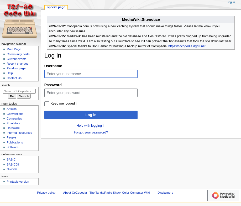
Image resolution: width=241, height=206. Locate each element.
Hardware (13, 128)
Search (6, 85)
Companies (14, 118)
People (11, 137)
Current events (16, 58)
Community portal (18, 54)
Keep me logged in (64, 103)
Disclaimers (165, 192)
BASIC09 (13, 164)
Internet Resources (19, 132)
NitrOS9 (12, 169)
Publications (15, 142)
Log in (90, 115)
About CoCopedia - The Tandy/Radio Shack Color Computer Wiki (106, 192)
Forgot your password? (91, 132)
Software (12, 147)
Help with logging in (90, 125)
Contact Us (14, 78)
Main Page (14, 49)
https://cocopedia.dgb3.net (186, 46)
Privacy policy (46, 192)
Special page (56, 7)
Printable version (18, 181)
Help (10, 73)
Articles (12, 108)
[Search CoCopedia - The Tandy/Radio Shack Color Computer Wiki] (19, 91)
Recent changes (17, 63)
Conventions (15, 113)
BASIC (11, 159)
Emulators (13, 123)
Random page (16, 68)
